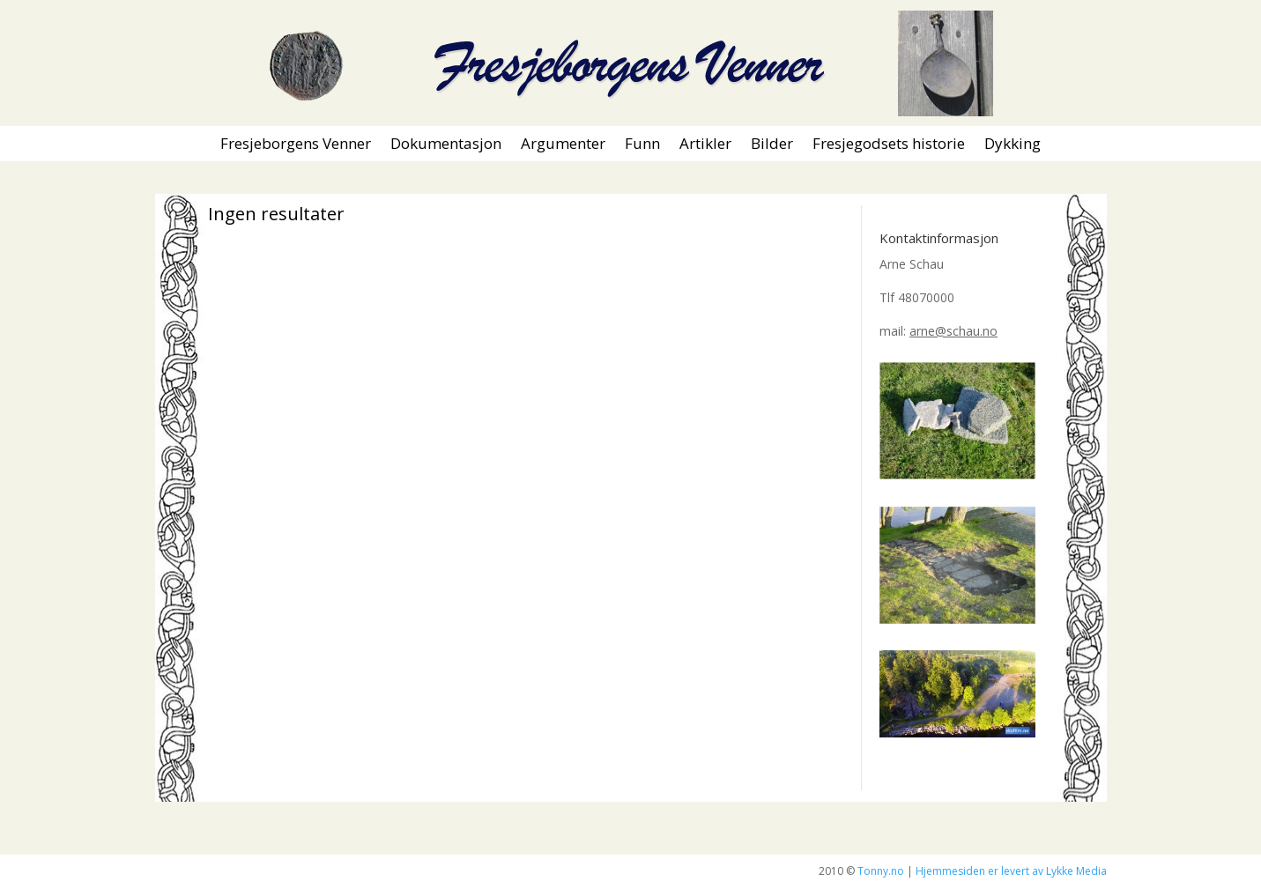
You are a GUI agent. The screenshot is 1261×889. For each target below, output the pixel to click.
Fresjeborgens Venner (295, 145)
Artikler (705, 145)
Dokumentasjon (445, 145)
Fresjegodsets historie (888, 145)
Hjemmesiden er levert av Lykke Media (1011, 870)
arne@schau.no (953, 330)
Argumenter (563, 145)
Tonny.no (880, 870)
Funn (642, 145)
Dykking (1012, 145)
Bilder (772, 145)
